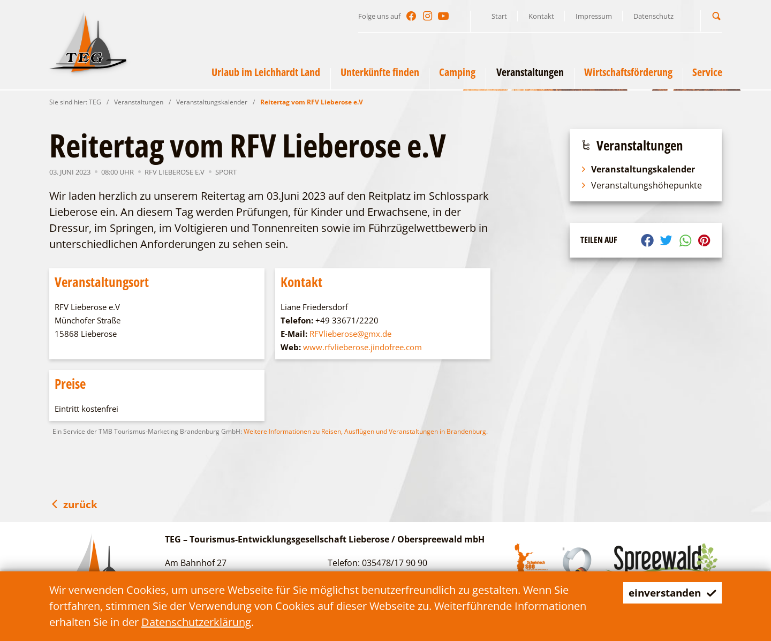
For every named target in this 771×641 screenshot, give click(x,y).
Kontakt (541, 16)
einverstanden (669, 592)
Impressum (594, 16)
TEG (95, 102)
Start (499, 16)
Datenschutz (653, 16)
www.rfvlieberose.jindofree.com (362, 347)
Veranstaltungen (138, 102)
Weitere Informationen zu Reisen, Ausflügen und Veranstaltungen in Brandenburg (365, 431)
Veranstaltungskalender (211, 102)
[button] (716, 15)
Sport (226, 172)
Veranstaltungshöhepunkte (641, 185)
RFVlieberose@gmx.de (350, 333)
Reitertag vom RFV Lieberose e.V (311, 102)
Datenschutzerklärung (196, 622)
